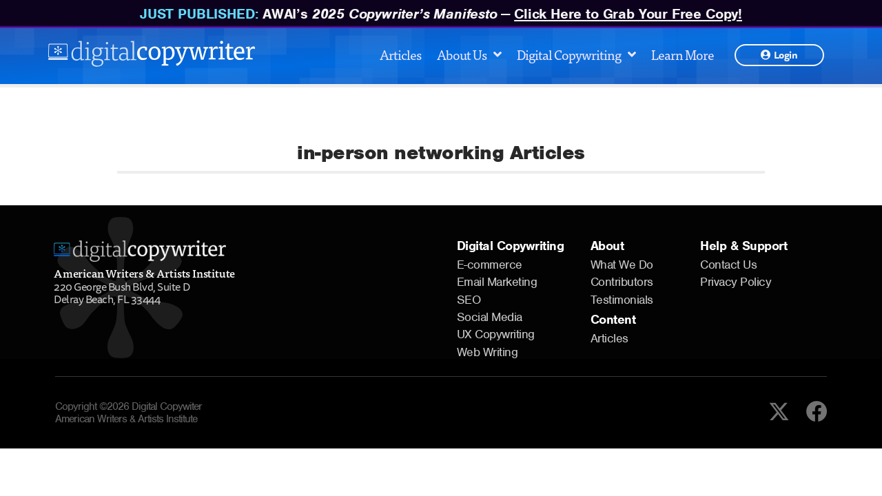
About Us (469, 54)
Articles (400, 54)
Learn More (682, 54)
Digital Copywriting (576, 54)
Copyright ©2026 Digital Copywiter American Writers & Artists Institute (128, 413)
